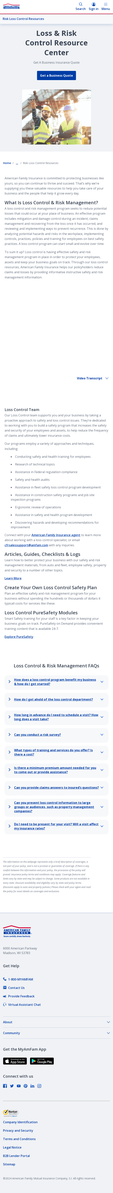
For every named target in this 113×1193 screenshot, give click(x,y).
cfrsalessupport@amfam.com (26, 529)
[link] (18, 963)
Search (81, 6)
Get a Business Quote (56, 75)
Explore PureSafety (19, 620)
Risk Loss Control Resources (55, 19)
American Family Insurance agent (55, 518)
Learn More (13, 562)
